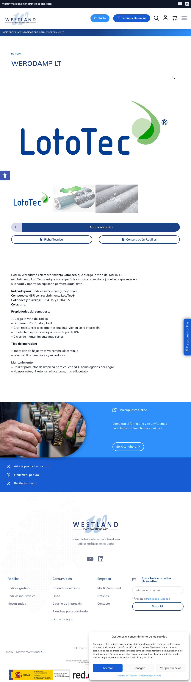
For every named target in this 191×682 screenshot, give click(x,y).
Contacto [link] (103, 603)
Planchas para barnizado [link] (70, 611)
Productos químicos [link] (66, 588)
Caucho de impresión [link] (67, 603)
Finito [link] (56, 596)
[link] (5, 175)
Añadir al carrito (101, 227)
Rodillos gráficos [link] (19, 588)
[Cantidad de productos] (16, 227)
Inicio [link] (5, 32)
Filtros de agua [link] (62, 619)
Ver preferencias (170, 668)
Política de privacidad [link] (150, 675)
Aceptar (108, 668)
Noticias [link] (103, 596)
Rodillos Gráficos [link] (21, 32)
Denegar (139, 668)
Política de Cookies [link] (127, 675)
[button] (156, 18)
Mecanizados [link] (16, 603)
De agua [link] (40, 32)
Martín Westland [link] (109, 588)
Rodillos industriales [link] (21, 596)
